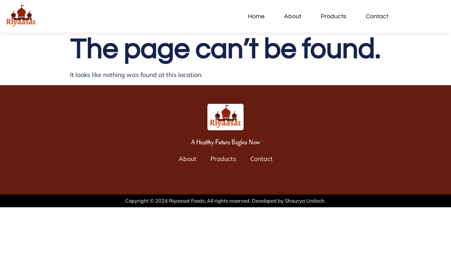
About (292, 16)
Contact (377, 16)
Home (256, 16)
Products (333, 16)
